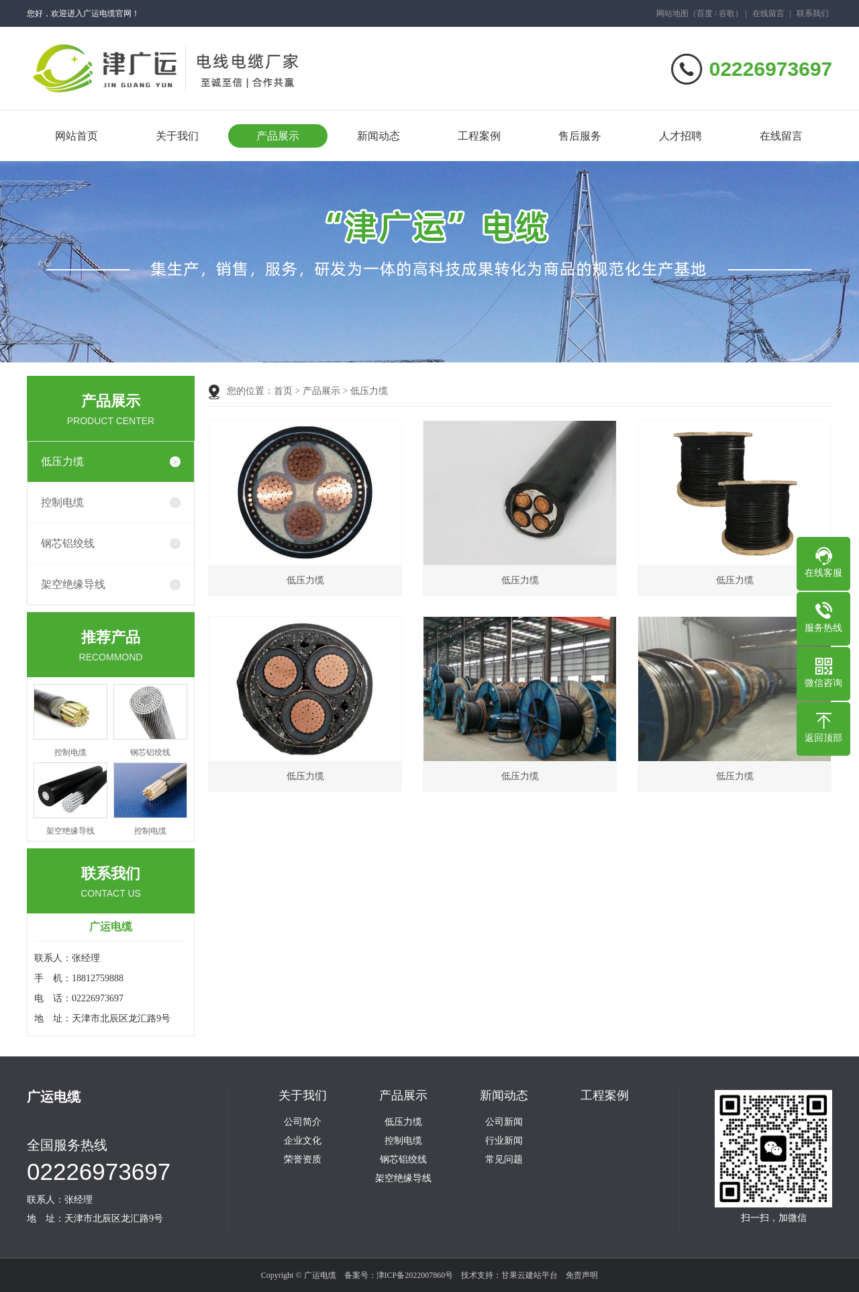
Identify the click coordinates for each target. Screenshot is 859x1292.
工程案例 (479, 136)
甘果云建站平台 (529, 1275)
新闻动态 (378, 136)
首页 (283, 391)
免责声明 (582, 1275)
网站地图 (672, 13)
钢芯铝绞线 (68, 543)
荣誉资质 (302, 1159)
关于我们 (177, 136)
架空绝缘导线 (73, 584)
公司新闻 (504, 1122)
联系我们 (813, 13)
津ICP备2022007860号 (415, 1275)
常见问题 (504, 1159)
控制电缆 (62, 502)
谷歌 (727, 13)
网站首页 (76, 136)
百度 (705, 13)
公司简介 (302, 1122)
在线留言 (768, 13)
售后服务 (579, 136)
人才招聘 (680, 136)
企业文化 (302, 1141)
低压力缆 (62, 461)
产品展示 (277, 136)
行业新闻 (504, 1141)
